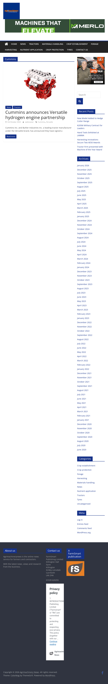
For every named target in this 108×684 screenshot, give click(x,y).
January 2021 (83, 420)
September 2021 (84, 386)
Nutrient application (31, 49)
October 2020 (83, 432)
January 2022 (83, 369)
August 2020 (83, 441)
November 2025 (84, 174)
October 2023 (83, 280)
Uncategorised (83, 503)
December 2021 (84, 373)
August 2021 (83, 390)
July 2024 (81, 241)
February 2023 (83, 314)
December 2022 (84, 322)
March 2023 (82, 309)
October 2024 (83, 229)
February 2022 (83, 364)
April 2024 (81, 254)
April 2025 (81, 203)
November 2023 (84, 275)
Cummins (41, 122)
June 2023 (81, 297)
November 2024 (84, 225)
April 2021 (81, 407)
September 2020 (84, 437)
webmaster (29, 122)
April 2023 (81, 305)
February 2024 (83, 263)
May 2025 (81, 199)
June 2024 (81, 246)
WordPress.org (84, 532)
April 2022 (81, 356)
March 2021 (82, 411)
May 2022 (81, 352)
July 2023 (81, 292)
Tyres (70, 49)
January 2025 (83, 216)
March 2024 (82, 258)
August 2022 (83, 339)
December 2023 (84, 271)
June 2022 (81, 348)
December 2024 (84, 220)
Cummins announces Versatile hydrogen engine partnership (36, 114)
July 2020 (81, 445)
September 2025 (84, 182)
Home (14, 44)
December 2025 (84, 169)
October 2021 (83, 381)
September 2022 (84, 335)
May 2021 (81, 403)
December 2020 (84, 424)
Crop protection (55, 49)
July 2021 (81, 394)
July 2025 (81, 191)
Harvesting (11, 49)
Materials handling (52, 44)
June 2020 (81, 449)
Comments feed (84, 528)
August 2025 (83, 186)
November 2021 (84, 377)
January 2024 (83, 267)
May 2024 (81, 250)
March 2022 (82, 360)
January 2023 (83, 318)
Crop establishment (77, 44)
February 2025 (83, 212)
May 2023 (81, 301)
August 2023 (83, 288)
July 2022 (81, 343)
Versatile (49, 122)
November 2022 (84, 326)
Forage (94, 44)
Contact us (82, 49)
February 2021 (83, 415)
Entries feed (82, 524)
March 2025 (82, 208)
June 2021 (81, 398)
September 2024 (84, 233)
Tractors (34, 44)
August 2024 (83, 237)
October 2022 (83, 331)
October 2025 (83, 178)
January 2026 (83, 165)
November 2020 (84, 428)
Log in (80, 519)
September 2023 (84, 284)
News (23, 44)
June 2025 (81, 195)
